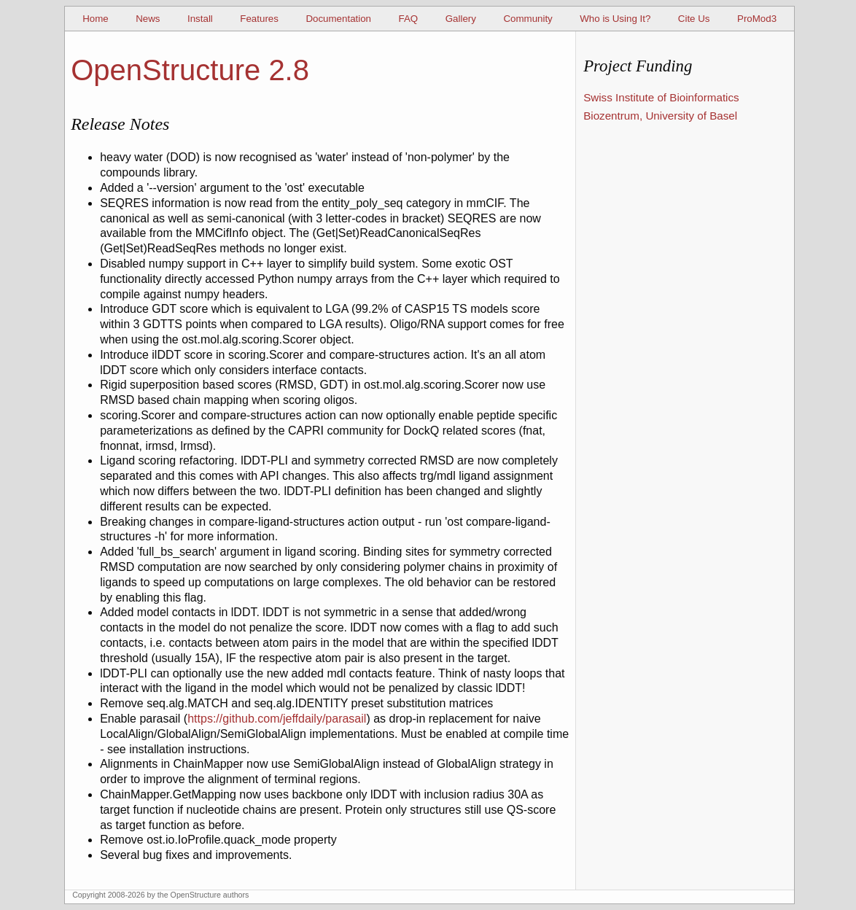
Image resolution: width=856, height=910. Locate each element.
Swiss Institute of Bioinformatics (661, 97)
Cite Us (694, 18)
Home (95, 18)
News (148, 18)
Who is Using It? (615, 18)
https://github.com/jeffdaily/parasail (276, 718)
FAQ (409, 18)
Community (527, 18)
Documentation (338, 18)
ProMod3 (757, 18)
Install (200, 18)
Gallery (460, 18)
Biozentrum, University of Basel (660, 115)
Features (259, 18)
